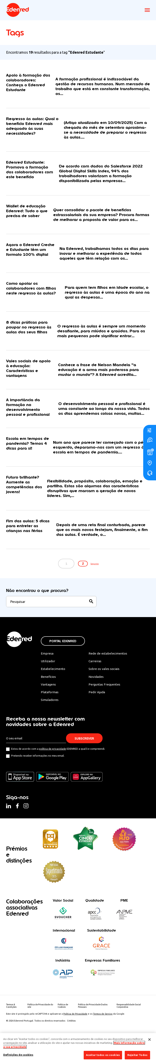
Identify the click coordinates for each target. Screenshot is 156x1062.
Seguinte (99, 586)
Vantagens (49, 707)
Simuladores (50, 723)
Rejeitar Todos (137, 1054)
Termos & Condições (11, 1029)
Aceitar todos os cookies (103, 1054)
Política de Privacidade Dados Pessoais (94, 1029)
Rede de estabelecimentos (107, 676)
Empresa (47, 676)
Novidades (96, 699)
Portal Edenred (62, 663)
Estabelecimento (53, 691)
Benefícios (48, 699)
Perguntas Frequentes (104, 707)
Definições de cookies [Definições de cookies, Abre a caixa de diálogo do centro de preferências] (18, 1054)
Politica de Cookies (63, 1029)
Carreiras (95, 684)
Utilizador (48, 684)
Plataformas (50, 715)
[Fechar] (149, 1039)
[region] (78, 1047)
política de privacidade (52, 772)
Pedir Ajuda (96, 715)
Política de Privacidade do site (41, 1029)
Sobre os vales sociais (104, 691)
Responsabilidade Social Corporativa (129, 1029)
